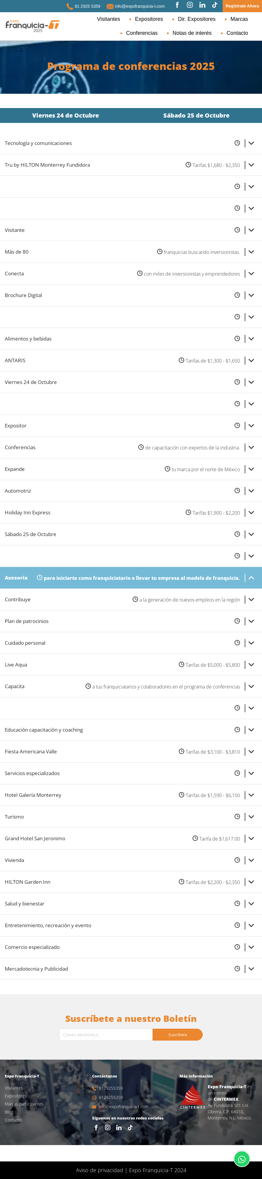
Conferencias (238, 19)
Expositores (131, 19)
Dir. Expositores (171, 19)
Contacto (243, 33)
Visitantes (98, 19)
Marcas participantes (24, 1120)
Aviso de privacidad (99, 1170)
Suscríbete (177, 1051)
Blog (9, 1128)
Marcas (206, 19)
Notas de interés (205, 33)
